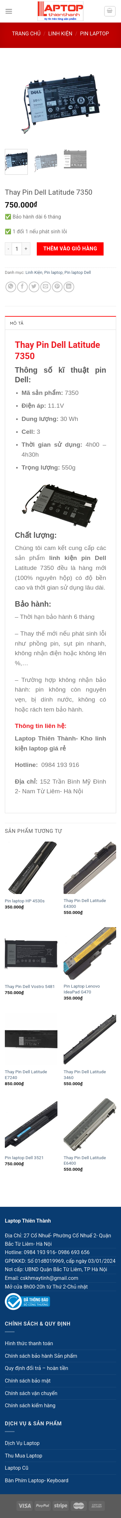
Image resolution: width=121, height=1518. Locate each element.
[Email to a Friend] (45, 287)
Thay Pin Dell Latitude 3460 (85, 1074)
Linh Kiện (60, 34)
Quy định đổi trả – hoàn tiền (36, 1368)
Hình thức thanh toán (29, 1343)
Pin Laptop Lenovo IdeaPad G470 (82, 988)
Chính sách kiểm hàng (30, 1405)
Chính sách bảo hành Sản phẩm (41, 1356)
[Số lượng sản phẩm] (17, 248)
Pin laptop (94, 34)
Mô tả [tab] (16, 323)
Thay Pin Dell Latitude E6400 (85, 1160)
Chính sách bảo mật (28, 1381)
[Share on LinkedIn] (69, 287)
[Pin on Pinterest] (57, 287)
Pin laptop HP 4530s (25, 900)
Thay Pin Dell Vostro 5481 (30, 986)
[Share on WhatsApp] (10, 287)
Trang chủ (26, 34)
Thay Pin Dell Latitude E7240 (26, 1074)
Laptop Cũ (16, 1468)
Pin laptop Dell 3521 (24, 1157)
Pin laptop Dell (78, 272)
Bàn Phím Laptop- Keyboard (36, 1480)
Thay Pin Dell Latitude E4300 (85, 903)
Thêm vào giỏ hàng (70, 249)
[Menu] (9, 11)
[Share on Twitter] (34, 287)
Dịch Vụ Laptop (22, 1443)
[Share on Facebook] (22, 287)
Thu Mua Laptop (23, 1456)
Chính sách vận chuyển (31, 1393)
